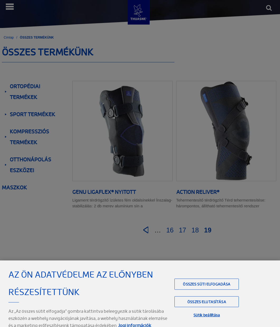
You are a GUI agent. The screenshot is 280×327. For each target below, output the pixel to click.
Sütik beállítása (206, 319)
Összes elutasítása (206, 306)
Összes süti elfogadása (206, 289)
